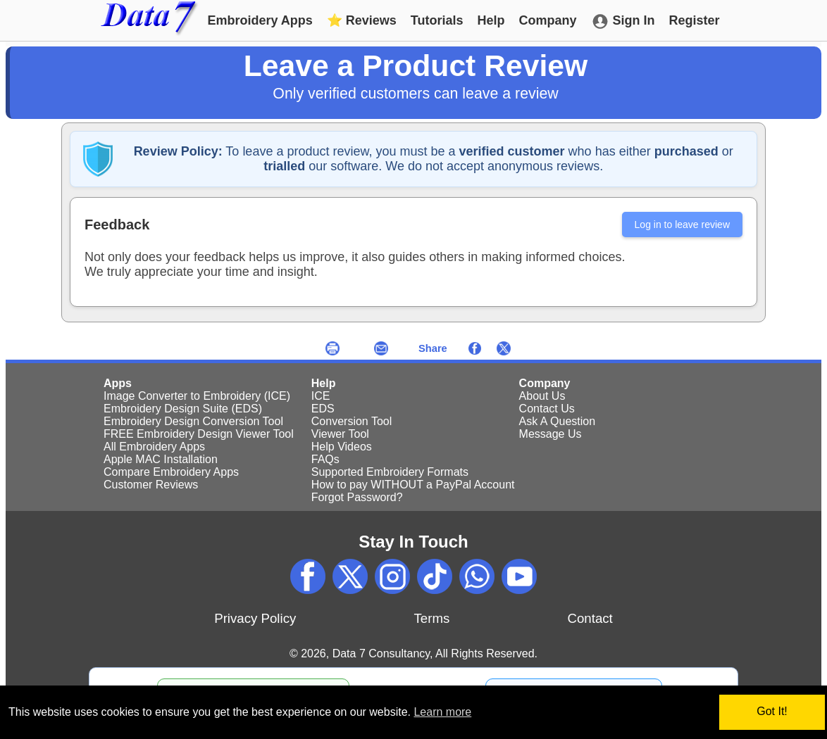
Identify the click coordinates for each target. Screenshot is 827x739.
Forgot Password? (357, 497)
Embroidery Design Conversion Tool (193, 421)
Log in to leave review (682, 224)
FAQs (325, 459)
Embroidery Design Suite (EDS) (183, 409)
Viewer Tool (340, 434)
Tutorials (437, 20)
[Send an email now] (381, 347)
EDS (323, 409)
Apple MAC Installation (161, 459)
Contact (589, 618)
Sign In (623, 21)
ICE (320, 396)
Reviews (362, 20)
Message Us (550, 434)
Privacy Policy (255, 618)
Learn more (442, 712)
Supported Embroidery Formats (389, 472)
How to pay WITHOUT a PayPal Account (413, 485)
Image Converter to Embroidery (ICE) (197, 396)
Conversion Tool (351, 421)
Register (694, 20)
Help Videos (341, 447)
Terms (432, 618)
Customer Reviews (151, 485)
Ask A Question (557, 421)
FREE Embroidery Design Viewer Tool (199, 434)
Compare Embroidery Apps (171, 472)
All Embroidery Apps (154, 447)
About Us (542, 396)
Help (491, 20)
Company (548, 20)
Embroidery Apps (259, 20)
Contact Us (547, 409)
